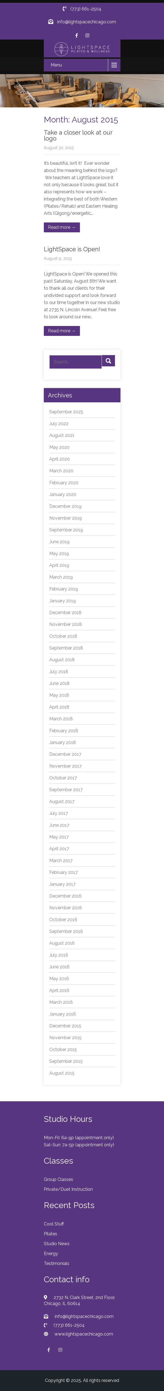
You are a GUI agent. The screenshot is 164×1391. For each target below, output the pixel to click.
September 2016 (66, 931)
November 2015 (65, 1037)
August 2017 (61, 801)
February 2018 (63, 730)
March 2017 (61, 860)
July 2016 (58, 955)
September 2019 (66, 530)
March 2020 (61, 470)
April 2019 (59, 565)
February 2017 (63, 872)
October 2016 (63, 919)
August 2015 (61, 1073)
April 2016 (59, 990)
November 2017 (65, 766)
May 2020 (59, 447)
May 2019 (59, 553)
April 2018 (59, 707)
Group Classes (58, 1179)
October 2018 (63, 636)
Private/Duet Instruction (68, 1189)
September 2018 (66, 648)
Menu (56, 65)
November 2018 (65, 624)
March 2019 (61, 577)
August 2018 (62, 659)
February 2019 (63, 589)
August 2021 (61, 435)
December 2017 (65, 754)
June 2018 (59, 683)
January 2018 (62, 742)
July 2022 (58, 423)
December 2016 (65, 896)
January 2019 (62, 600)
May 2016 (59, 978)
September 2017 (66, 789)
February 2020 (64, 482)
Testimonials (56, 1263)
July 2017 (58, 813)
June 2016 (59, 966)
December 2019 (65, 506)
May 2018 (59, 695)
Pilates (50, 1233)
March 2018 (61, 718)
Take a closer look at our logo (78, 135)
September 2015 (66, 1061)
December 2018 (65, 612)
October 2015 (63, 1049)
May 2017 (59, 837)
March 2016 (61, 1002)
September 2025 (66, 411)
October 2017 (63, 777)
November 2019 (65, 518)
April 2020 (59, 459)
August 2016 (62, 943)
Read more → (62, 227)
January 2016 (62, 1014)
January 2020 (62, 494)
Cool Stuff (54, 1223)
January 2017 (62, 884)
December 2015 (65, 1025)
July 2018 (58, 671)
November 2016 (65, 907)
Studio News (57, 1243)
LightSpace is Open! (72, 249)
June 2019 (59, 541)
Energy (51, 1253)
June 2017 (59, 825)
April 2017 (59, 848)
